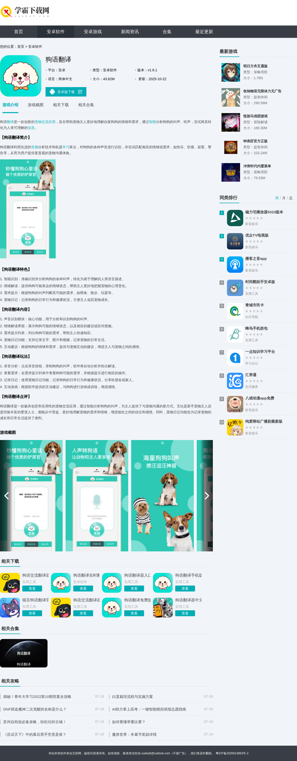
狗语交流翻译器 (86, 600)
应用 (52, 122)
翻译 (10, 122)
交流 (45, 122)
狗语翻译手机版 (188, 575)
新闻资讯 (130, 31)
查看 (32, 588)
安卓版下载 (66, 92)
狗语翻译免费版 (137, 600)
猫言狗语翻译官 (35, 600)
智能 (152, 122)
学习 (65, 147)
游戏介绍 (10, 105)
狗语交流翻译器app (35, 575)
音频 (34, 147)
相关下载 (61, 105)
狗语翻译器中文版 (188, 600)
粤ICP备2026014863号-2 (232, 753)
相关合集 (86, 105)
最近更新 (204, 31)
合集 (167, 31)
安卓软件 (56, 31)
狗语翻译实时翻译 (86, 575)
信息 (31, 128)
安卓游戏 (93, 31)
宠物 (38, 122)
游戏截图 (36, 105)
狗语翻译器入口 (137, 575)
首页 (18, 31)
